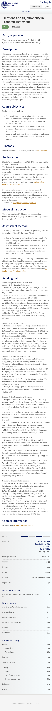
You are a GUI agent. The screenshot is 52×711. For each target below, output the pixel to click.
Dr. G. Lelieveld (44, 541)
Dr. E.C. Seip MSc (43, 546)
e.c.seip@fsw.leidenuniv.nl (23, 525)
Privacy (29, 704)
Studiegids (45, 2)
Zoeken (27, 12)
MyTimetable (42, 150)
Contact (37, 704)
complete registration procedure (24, 203)
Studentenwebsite (18, 704)
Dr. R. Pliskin (45, 549)
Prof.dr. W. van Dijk (42, 544)
